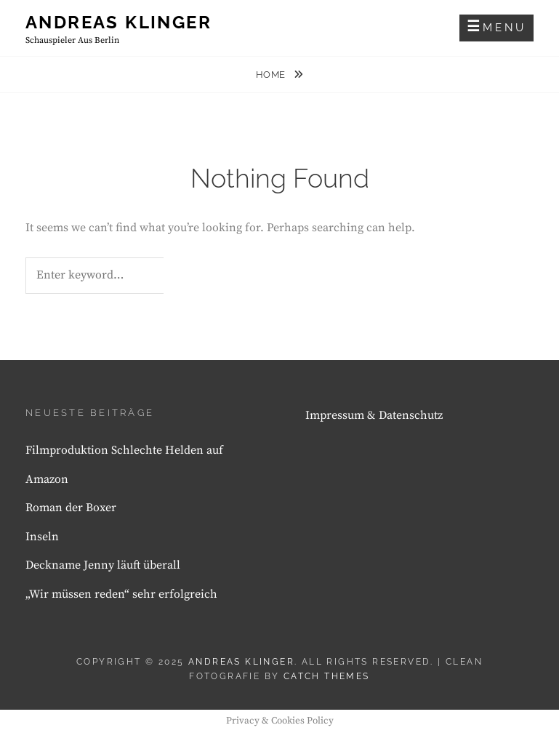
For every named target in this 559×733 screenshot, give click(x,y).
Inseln (42, 536)
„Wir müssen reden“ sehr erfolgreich (121, 594)
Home (272, 74)
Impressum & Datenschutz (374, 415)
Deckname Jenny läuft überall (102, 565)
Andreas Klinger (118, 22)
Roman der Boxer (70, 507)
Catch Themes (326, 676)
